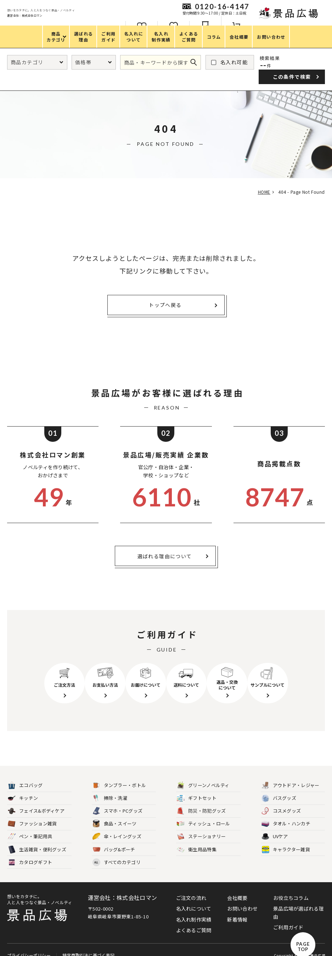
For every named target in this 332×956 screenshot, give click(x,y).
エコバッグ (25, 776)
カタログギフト (30, 853)
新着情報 (237, 909)
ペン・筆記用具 (30, 827)
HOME (261, 192)
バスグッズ (279, 789)
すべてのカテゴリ (116, 853)
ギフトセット (196, 789)
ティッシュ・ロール (203, 814)
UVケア (274, 827)
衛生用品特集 (196, 840)
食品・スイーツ (114, 814)
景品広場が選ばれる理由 (298, 903)
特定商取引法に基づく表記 (88, 943)
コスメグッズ (281, 802)
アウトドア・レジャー (290, 776)
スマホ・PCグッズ (117, 802)
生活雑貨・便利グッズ (37, 840)
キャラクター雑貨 (285, 840)
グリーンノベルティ (203, 776)
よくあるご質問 (194, 920)
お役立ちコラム (291, 888)
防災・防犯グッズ (201, 802)
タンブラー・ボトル (119, 776)
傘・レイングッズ (116, 827)
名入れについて (194, 899)
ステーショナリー (201, 827)
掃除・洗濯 (110, 789)
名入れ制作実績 (194, 909)
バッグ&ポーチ (113, 840)
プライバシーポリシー (29, 943)
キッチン (23, 789)
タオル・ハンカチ (285, 814)
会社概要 (237, 888)
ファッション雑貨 (32, 814)
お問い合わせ (242, 899)
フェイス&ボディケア (36, 802)
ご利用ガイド (288, 917)
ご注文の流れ (191, 888)
